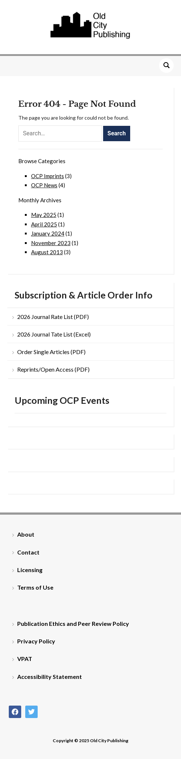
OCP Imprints (47, 176)
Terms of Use (35, 587)
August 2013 (47, 252)
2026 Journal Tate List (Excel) (54, 334)
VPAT (24, 658)
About (25, 534)
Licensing (29, 569)
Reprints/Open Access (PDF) (53, 369)
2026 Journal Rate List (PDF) (53, 316)
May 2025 (43, 214)
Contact (28, 552)
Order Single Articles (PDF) (51, 351)
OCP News (44, 185)
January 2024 (47, 233)
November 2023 (51, 243)
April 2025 (44, 224)
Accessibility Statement (49, 676)
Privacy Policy (36, 641)
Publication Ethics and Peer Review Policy (73, 623)
